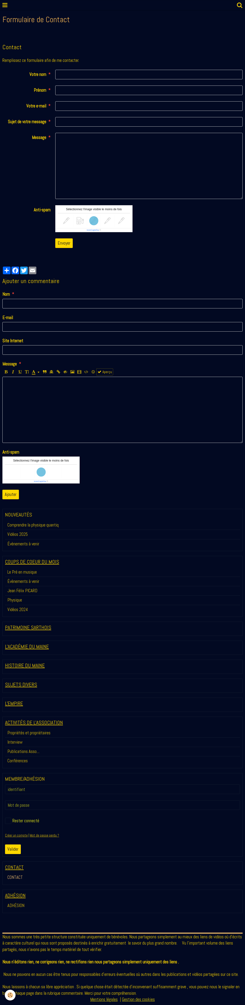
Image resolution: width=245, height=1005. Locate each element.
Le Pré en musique (22, 572)
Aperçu (105, 372)
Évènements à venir (23, 544)
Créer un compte (16, 835)
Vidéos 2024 (17, 609)
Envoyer (64, 243)
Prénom (40, 90)
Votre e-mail (36, 106)
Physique (14, 600)
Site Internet (12, 341)
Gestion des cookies (138, 999)
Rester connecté (22, 821)
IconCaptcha (93, 230)
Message (39, 137)
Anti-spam (42, 210)
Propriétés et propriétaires (28, 733)
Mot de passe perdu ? (44, 835)
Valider (12, 849)
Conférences (17, 760)
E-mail (7, 317)
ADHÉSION (15, 905)
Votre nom (37, 74)
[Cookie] (10, 995)
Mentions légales (104, 999)
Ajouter (11, 494)
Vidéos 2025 (17, 534)
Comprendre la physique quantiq (33, 525)
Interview (14, 742)
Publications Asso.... (23, 751)
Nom (6, 294)
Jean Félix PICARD (22, 590)
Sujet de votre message (27, 121)
